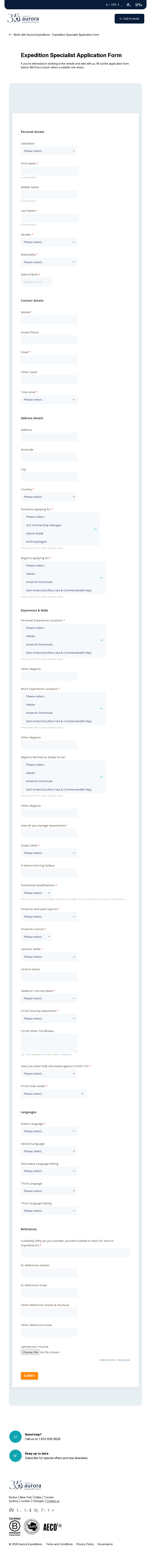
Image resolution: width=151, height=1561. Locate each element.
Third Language (31, 1183)
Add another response (114, 1360)
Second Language (33, 1144)
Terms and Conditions (59, 1544)
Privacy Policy (85, 1544)
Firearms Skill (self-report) (39, 909)
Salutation (27, 143)
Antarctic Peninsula (60, 582)
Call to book (129, 18)
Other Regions (31, 669)
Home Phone (30, 332)
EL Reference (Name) (35, 1265)
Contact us (52, 1501)
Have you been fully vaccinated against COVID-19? (54, 1066)
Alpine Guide (57, 533)
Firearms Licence (32, 929)
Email (24, 352)
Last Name (28, 210)
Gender (26, 234)
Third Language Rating (36, 1203)
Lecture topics (30, 969)
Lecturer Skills (30, 949)
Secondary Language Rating (39, 1163)
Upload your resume (34, 1346)
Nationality (28, 254)
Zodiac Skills (29, 845)
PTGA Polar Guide (33, 1086)
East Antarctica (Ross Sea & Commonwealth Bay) (60, 590)
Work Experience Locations (39, 689)
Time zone (28, 392)
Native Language (32, 1124)
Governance (105, 1544)
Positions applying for (36, 509)
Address (26, 430)
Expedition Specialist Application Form (75, 34)
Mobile (25, 312)
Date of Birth (29, 274)
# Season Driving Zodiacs (38, 865)
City (23, 469)
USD (114, 4)
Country (26, 489)
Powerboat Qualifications (38, 885)
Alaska (60, 573)
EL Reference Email (34, 1285)
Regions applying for (35, 558)
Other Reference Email (36, 1325)
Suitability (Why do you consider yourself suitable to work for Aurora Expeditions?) (67, 1243)
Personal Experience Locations (42, 620)
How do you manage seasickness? (44, 825)
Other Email (29, 372)
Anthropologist (57, 541)
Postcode (27, 449)
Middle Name (30, 187)
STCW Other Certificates (37, 1031)
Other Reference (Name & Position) (45, 1305)
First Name (28, 163)
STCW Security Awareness (38, 1011)
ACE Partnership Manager (57, 525)
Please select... (57, 517)
